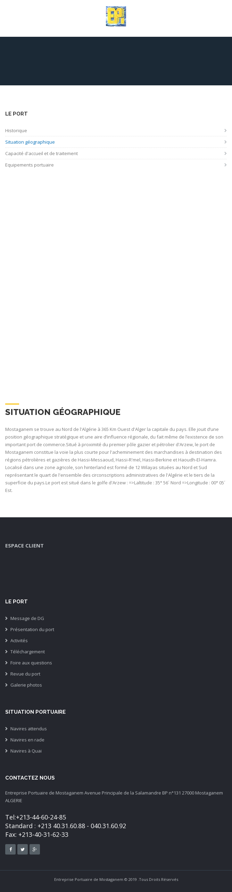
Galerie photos (26, 685)
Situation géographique (30, 142)
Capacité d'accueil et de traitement (41, 153)
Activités (19, 640)
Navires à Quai (26, 751)
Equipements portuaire (29, 165)
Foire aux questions (31, 663)
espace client (24, 545)
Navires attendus (28, 728)
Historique (16, 130)
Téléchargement (27, 651)
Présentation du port (32, 629)
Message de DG (27, 618)
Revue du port (25, 674)
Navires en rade (27, 740)
